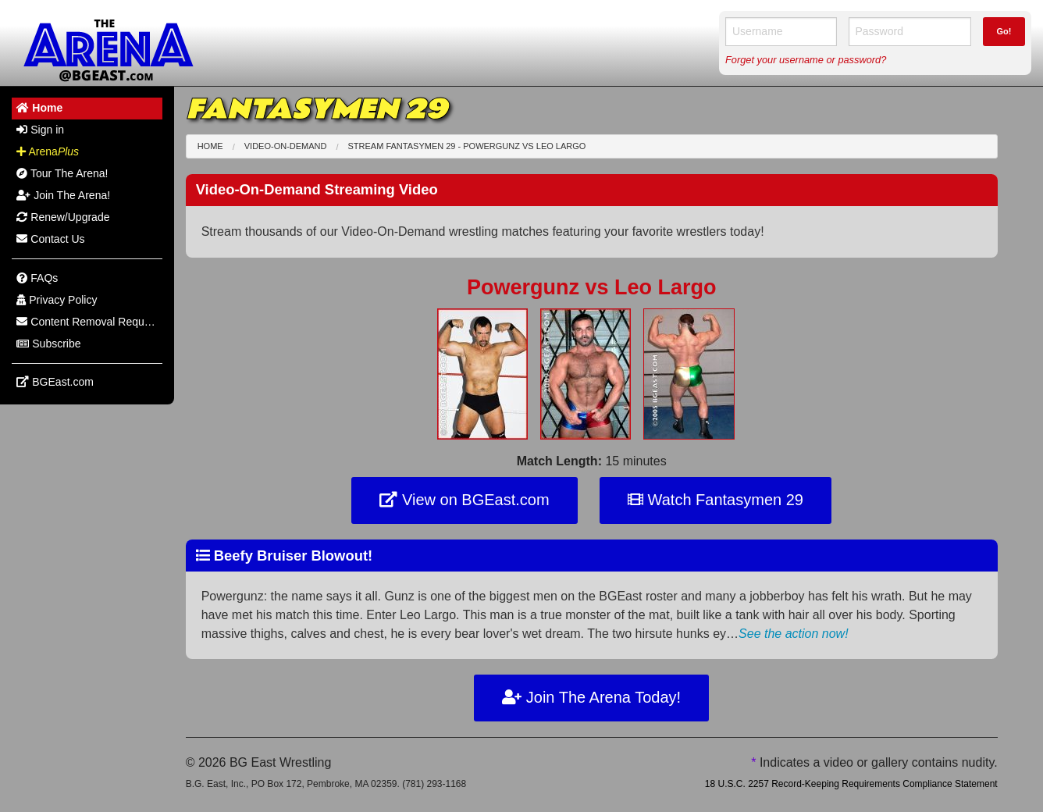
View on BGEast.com (464, 499)
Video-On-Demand (285, 146)
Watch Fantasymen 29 (715, 499)
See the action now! (794, 633)
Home (210, 146)
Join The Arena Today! (591, 697)
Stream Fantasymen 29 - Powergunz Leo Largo (467, 146)
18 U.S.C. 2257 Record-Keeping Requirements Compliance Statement (851, 783)
